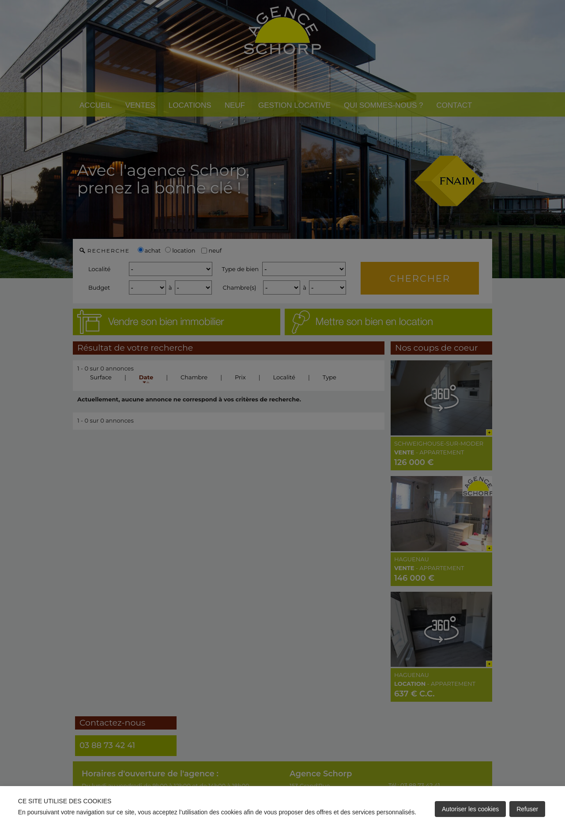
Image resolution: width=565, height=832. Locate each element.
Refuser (527, 809)
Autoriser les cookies (470, 809)
